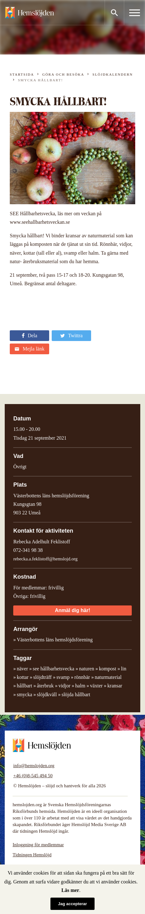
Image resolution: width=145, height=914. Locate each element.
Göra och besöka (63, 74)
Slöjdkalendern (112, 74)
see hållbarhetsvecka (53, 668)
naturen (86, 668)
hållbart (24, 685)
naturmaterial (108, 677)
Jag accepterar (72, 903)
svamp (63, 677)
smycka (24, 694)
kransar (114, 685)
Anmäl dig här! (72, 610)
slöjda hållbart (75, 694)
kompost (107, 668)
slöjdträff (42, 677)
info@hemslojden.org (34, 765)
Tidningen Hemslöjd (32, 854)
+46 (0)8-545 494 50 (33, 775)
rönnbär (82, 677)
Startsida (22, 74)
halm (80, 685)
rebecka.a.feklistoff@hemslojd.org (45, 558)
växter (96, 685)
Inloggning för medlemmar (38, 844)
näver (22, 668)
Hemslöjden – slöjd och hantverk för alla (29, 12)
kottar (22, 677)
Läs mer (70, 890)
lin (123, 668)
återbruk (45, 685)
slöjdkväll (47, 694)
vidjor (64, 685)
